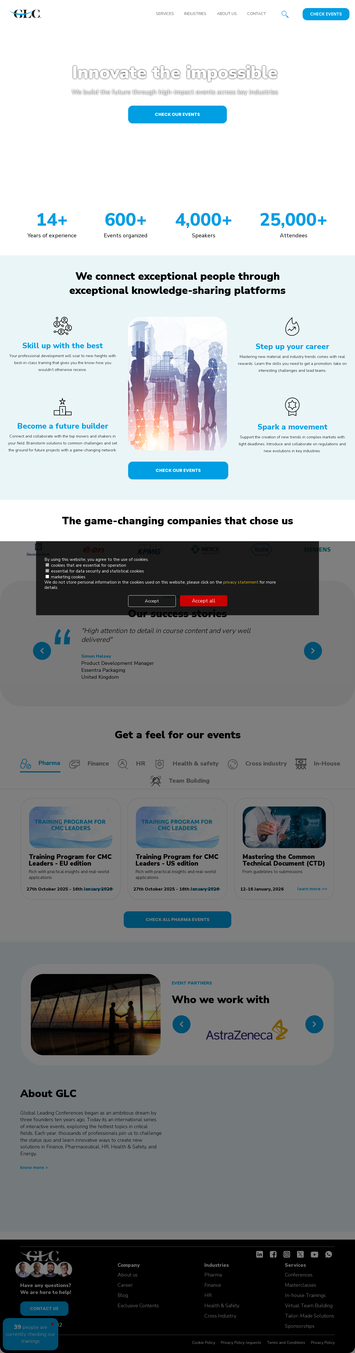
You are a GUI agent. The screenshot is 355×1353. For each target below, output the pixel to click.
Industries (193, 14)
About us (226, 14)
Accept (152, 601)
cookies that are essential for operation (85, 566)
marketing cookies (65, 578)
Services (162, 14)
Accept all (203, 600)
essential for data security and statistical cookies (94, 572)
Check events (326, 14)
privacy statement (241, 583)
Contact (256, 14)
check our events (177, 118)
